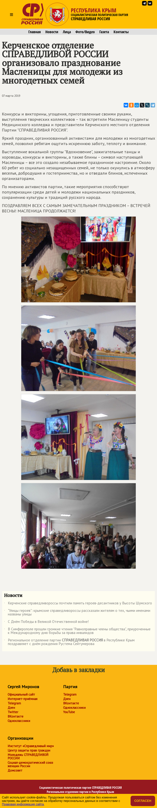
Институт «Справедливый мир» (31, 746)
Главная (34, 32)
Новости (51, 32)
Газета (104, 32)
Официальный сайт (21, 694)
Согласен (142, 800)
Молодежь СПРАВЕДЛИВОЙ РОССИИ (28, 756)
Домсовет (15, 770)
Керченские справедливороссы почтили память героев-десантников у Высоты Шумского (78, 603)
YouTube (69, 712)
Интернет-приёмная (22, 699)
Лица (67, 32)
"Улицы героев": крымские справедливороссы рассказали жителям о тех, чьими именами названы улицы (77, 612)
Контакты (121, 32)
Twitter (13, 712)
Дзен (11, 707)
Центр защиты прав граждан (29, 750)
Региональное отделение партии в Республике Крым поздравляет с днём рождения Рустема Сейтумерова (69, 642)
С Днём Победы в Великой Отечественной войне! (46, 622)
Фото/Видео (85, 32)
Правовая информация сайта (23, 804)
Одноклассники (19, 721)
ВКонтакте (15, 716)
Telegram (14, 703)
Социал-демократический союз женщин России (30, 764)
